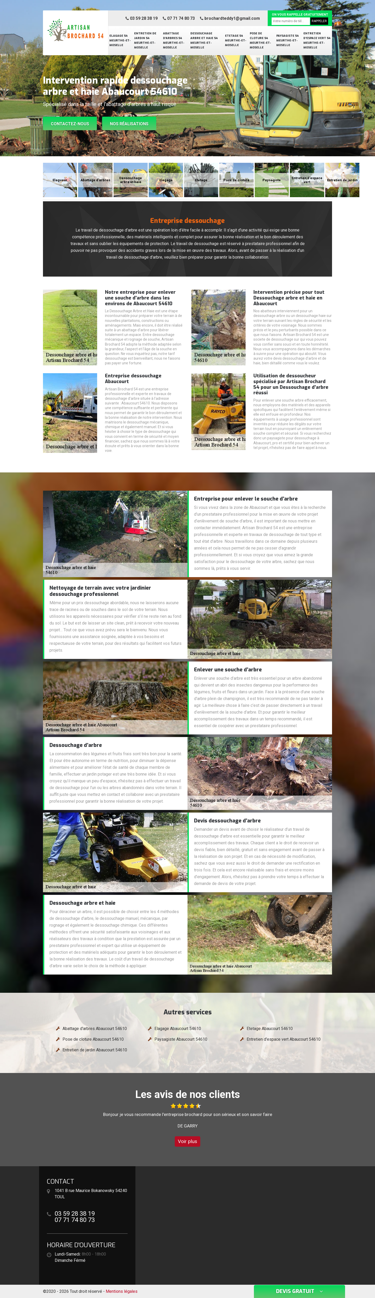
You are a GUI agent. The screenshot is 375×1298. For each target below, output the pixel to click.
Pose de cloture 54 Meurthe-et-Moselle (260, 40)
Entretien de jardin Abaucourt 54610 (95, 1049)
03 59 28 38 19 (142, 18)
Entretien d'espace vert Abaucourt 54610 (284, 1039)
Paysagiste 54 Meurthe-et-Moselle (287, 40)
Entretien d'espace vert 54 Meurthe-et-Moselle (316, 40)
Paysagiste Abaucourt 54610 (180, 1039)
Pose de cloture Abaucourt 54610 (93, 1039)
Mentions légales (122, 1291)
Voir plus (187, 1141)
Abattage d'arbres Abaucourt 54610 (95, 1028)
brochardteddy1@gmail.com (230, 18)
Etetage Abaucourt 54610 (270, 1028)
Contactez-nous (70, 123)
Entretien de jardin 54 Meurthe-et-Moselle (145, 40)
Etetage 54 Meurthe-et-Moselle (235, 40)
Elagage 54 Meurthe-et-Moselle (120, 40)
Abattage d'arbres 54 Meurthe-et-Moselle (173, 40)
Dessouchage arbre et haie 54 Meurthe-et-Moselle (204, 40)
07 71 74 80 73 (179, 18)
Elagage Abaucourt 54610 (177, 1028)
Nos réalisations (129, 123)
